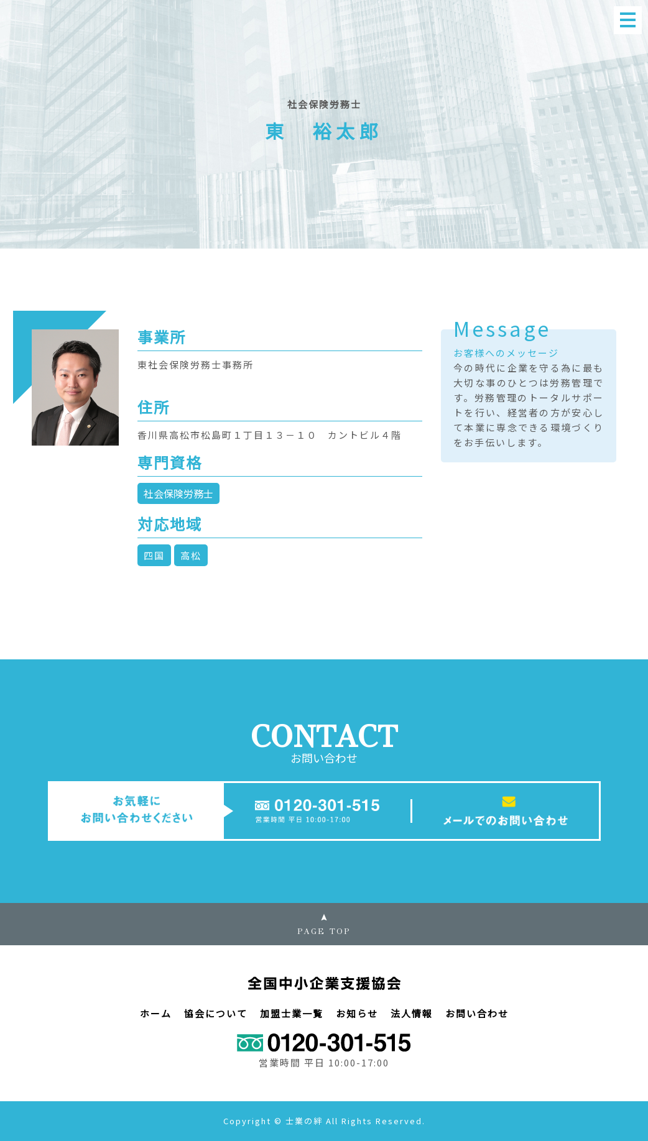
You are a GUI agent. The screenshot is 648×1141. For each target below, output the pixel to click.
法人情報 (412, 1013)
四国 (154, 555)
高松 (190, 555)
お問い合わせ (477, 1013)
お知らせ (357, 1013)
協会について (216, 1013)
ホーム (156, 1013)
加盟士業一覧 (291, 1013)
